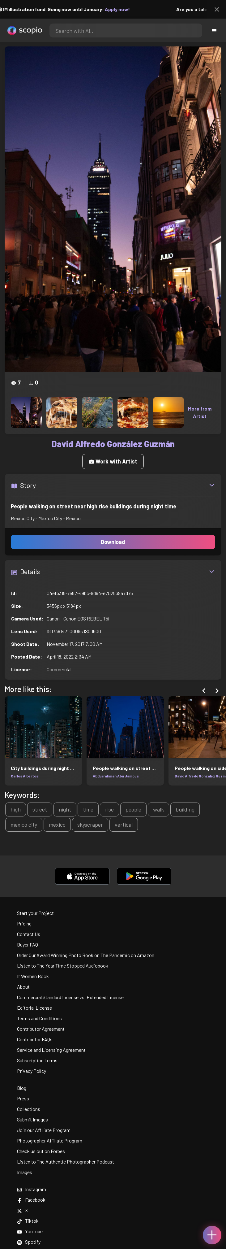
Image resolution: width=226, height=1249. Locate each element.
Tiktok (28, 1221)
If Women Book (33, 976)
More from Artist (199, 412)
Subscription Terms (37, 1060)
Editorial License (34, 1008)
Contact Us (28, 934)
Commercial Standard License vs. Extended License (70, 997)
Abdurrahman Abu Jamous (116, 776)
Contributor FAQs (35, 1039)
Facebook (31, 1200)
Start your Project (35, 913)
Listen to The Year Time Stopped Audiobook (62, 965)
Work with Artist (113, 461)
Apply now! (121, 9)
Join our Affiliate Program (43, 1130)
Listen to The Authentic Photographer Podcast (65, 1161)
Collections (28, 1109)
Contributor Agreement (41, 1029)
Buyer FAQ (27, 944)
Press (23, 1098)
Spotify (29, 1242)
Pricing (24, 923)
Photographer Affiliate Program (49, 1140)
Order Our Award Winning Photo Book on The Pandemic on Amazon (85, 955)
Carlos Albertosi (25, 776)
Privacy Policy (31, 1071)
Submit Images (32, 1119)
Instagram (31, 1189)
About (23, 987)
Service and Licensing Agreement (51, 1050)
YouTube (30, 1231)
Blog (21, 1088)
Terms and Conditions (39, 1018)
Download (113, 541)
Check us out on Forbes (41, 1151)
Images (24, 1172)
